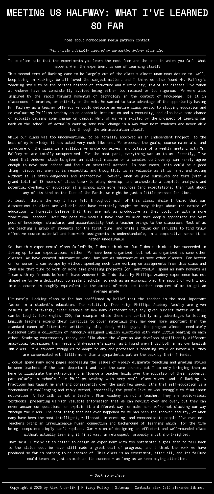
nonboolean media (102, 40)
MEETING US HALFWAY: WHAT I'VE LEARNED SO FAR (107, 19)
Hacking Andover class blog (140, 50)
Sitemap (122, 487)
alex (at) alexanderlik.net (178, 487)
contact (143, 40)
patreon (127, 40)
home (68, 40)
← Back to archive (107, 475)
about (79, 40)
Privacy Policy (95, 487)
